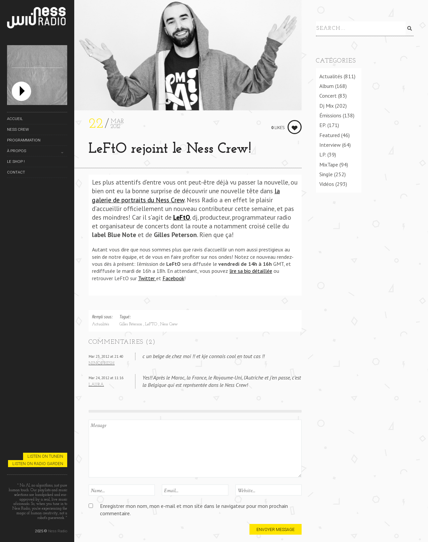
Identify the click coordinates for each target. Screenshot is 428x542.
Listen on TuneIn (45, 456)
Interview (330, 143)
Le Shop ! (16, 161)
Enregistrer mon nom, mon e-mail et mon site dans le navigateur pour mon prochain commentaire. (194, 509)
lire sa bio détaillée (250, 270)
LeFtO (181, 217)
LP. (322, 153)
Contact (16, 172)
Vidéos (326, 183)
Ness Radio (57, 531)
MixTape (328, 163)
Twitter (147, 278)
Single (326, 173)
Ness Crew (18, 129)
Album (326, 84)
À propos (16, 150)
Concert (328, 94)
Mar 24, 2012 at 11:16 (106, 377)
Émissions (330, 114)
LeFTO (151, 324)
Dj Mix (326, 104)
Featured (329, 133)
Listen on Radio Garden (37, 463)
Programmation (23, 140)
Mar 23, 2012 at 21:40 (106, 356)
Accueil (15, 118)
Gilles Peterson (131, 324)
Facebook (173, 278)
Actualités (100, 324)
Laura (96, 385)
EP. (322, 124)
